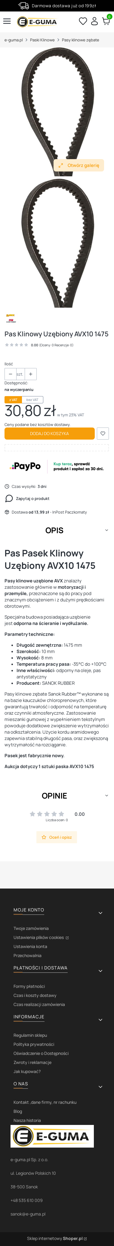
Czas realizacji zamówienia (39, 1004)
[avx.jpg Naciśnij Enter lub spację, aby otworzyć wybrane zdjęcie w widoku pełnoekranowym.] (57, 112)
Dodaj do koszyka (49, 433)
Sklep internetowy (55, 1238)
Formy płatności (29, 986)
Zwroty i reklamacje (32, 1062)
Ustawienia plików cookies (39, 937)
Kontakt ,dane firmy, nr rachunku (45, 1102)
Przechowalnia (28, 955)
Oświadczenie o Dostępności (41, 1053)
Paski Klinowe (42, 40)
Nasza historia (27, 1120)
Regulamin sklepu (30, 1035)
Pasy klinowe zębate (80, 40)
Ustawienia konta (30, 946)
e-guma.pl (14, 40)
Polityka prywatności (34, 1044)
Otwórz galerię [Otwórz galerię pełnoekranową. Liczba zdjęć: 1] (78, 165)
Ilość (9, 364)
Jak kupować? (27, 1071)
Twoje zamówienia (31, 928)
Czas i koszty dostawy (35, 995)
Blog (18, 1111)
